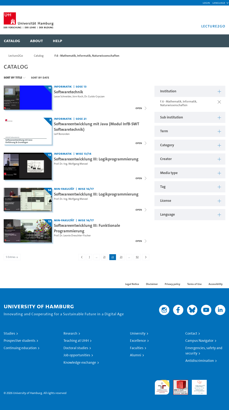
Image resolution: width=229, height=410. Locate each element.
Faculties (136, 348)
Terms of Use (194, 284)
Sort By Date (40, 77)
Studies (9, 333)
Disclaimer (152, 284)
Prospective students (19, 340)
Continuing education (20, 348)
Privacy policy (172, 284)
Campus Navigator (199, 340)
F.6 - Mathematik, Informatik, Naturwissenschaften (86, 56)
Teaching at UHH (76, 340)
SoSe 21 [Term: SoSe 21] (81, 118)
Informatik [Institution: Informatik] (63, 86)
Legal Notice (132, 284)
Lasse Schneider (62, 96)
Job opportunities (77, 355)
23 (122, 257)
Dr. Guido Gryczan (94, 96)
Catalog (39, 56)
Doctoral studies (76, 348)
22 (113, 257)
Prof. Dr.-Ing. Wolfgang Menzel (71, 164)
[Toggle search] (218, 40)
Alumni (135, 355)
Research (70, 333)
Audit (176, 382)
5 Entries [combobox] (12, 257)
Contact (191, 333)
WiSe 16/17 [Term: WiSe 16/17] (86, 188)
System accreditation (217, 384)
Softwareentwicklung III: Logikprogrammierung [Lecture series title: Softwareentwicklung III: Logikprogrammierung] (96, 159)
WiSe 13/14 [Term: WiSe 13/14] (83, 153)
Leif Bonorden (62, 134)
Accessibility (216, 284)
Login (206, 3)
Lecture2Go (15, 56)
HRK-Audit (198, 382)
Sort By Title (13, 77)
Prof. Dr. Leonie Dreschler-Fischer (72, 235)
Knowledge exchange (80, 362)
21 (105, 257)
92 (138, 257)
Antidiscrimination (199, 360)
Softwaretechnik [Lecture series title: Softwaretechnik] (68, 92)
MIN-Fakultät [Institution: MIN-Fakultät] (64, 188)
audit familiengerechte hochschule (162, 386)
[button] (218, 3)
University (137, 333)
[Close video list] (141, 108)
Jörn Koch (77, 96)
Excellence (138, 340)
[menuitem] (12, 40)
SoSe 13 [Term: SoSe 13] (81, 86)
